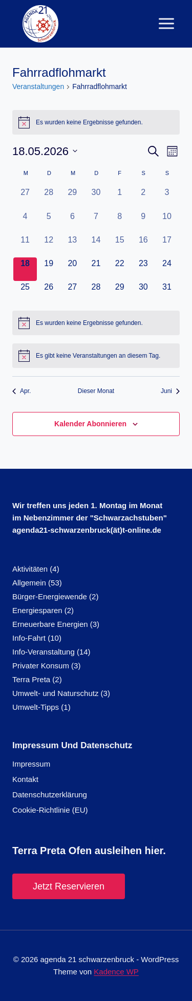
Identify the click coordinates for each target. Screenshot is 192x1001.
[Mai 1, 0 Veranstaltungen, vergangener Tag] (120, 198)
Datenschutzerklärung (49, 794)
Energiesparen (37, 610)
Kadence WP (116, 971)
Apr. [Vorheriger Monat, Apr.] (21, 391)
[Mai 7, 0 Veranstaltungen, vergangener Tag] (96, 222)
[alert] (96, 122)
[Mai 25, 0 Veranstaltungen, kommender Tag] (25, 292)
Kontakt (25, 779)
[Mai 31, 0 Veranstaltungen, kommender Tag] (167, 292)
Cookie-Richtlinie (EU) (50, 810)
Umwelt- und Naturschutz (55, 693)
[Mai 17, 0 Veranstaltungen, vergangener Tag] (167, 245)
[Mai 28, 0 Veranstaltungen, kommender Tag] (96, 292)
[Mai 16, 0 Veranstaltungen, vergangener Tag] (143, 245)
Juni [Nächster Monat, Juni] (170, 391)
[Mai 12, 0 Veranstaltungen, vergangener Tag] (48, 245)
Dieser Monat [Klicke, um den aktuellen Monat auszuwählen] (96, 391)
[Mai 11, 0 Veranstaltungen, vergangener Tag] (25, 245)
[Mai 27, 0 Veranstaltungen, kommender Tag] (72, 292)
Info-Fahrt (29, 638)
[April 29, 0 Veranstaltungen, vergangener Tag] (72, 198)
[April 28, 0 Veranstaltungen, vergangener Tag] (48, 198)
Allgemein (29, 582)
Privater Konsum (40, 665)
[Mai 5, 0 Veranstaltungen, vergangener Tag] (48, 222)
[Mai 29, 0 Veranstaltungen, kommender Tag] (120, 292)
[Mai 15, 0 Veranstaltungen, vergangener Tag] (120, 245)
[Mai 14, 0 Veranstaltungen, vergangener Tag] (96, 245)
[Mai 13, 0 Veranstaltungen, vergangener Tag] (72, 245)
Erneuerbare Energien (50, 624)
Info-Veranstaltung (43, 651)
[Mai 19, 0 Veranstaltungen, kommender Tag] (48, 269)
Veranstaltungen (38, 86)
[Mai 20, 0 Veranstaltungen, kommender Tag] (72, 269)
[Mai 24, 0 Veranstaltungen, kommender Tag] (167, 269)
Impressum (31, 763)
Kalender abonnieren (90, 424)
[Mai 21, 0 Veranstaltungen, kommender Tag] (96, 269)
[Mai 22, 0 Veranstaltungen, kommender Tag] (120, 269)
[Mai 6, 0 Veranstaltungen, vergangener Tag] (72, 222)
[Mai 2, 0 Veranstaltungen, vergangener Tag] (143, 198)
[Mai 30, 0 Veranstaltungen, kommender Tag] (143, 292)
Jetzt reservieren (68, 886)
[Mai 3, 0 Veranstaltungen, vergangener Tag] (167, 198)
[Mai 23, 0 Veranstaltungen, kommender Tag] (143, 269)
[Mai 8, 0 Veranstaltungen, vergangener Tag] (120, 222)
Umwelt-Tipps (35, 707)
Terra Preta (31, 679)
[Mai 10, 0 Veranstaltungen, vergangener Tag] (167, 222)
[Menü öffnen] (166, 24)
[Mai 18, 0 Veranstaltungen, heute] (25, 269)
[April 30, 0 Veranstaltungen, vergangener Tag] (96, 198)
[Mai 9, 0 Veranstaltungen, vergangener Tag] (143, 222)
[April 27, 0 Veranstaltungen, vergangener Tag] (25, 198)
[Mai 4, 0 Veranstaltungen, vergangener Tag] (25, 222)
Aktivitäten (30, 568)
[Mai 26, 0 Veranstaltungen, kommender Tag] (48, 292)
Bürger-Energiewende (49, 596)
